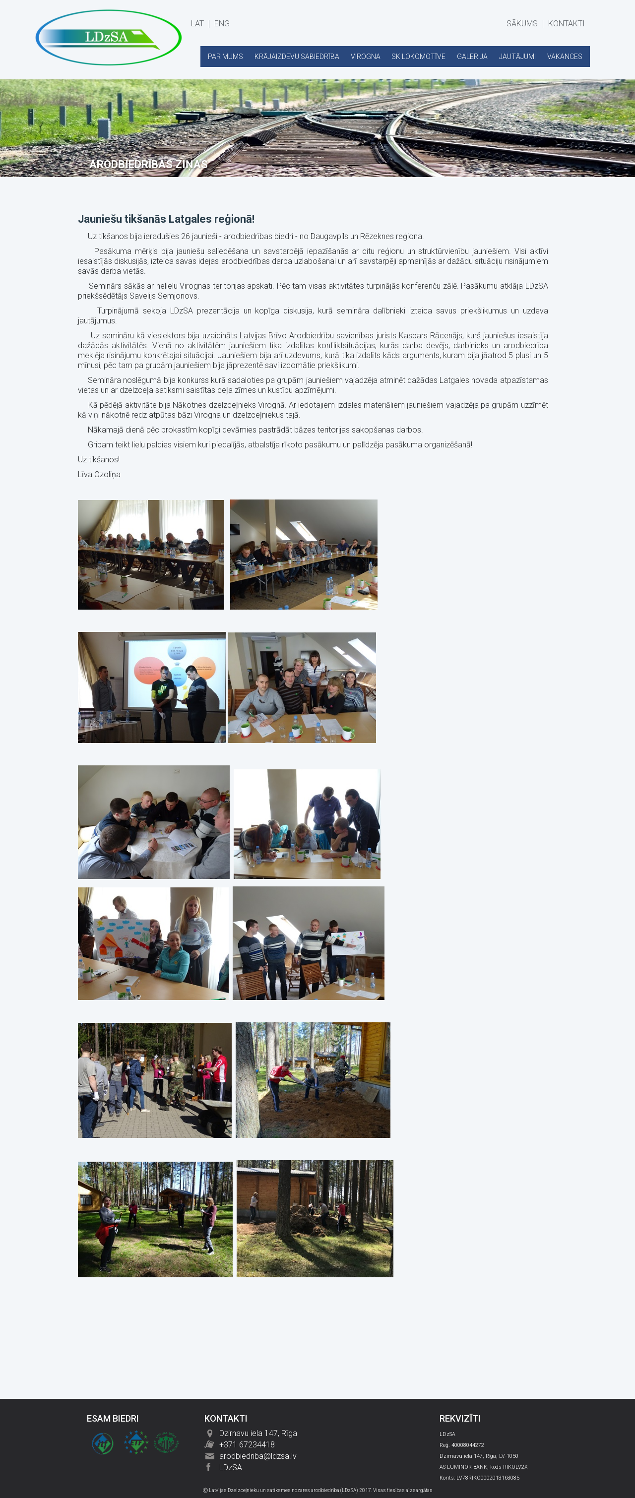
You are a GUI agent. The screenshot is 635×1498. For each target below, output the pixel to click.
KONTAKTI (566, 24)
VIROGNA (366, 57)
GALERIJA (472, 57)
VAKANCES (564, 57)
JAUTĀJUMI (517, 57)
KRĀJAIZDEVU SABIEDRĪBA (296, 57)
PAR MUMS (225, 57)
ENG (222, 24)
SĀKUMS (522, 24)
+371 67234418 (247, 1444)
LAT (197, 24)
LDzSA (230, 1467)
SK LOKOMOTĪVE (418, 57)
